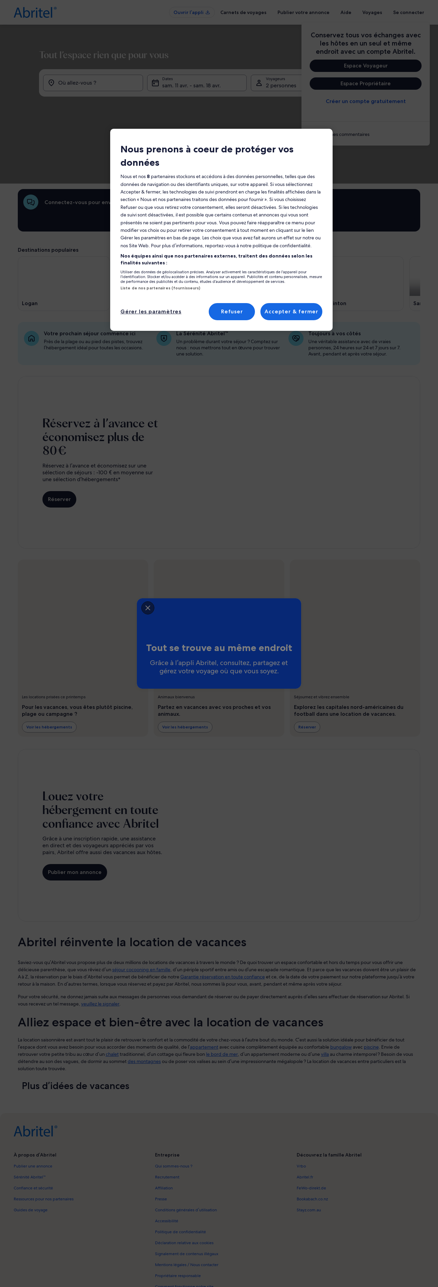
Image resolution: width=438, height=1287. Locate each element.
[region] (221, 230)
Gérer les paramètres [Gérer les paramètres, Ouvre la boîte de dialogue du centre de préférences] (150, 311)
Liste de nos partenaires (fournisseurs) (160, 288)
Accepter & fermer (291, 311)
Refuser (232, 311)
